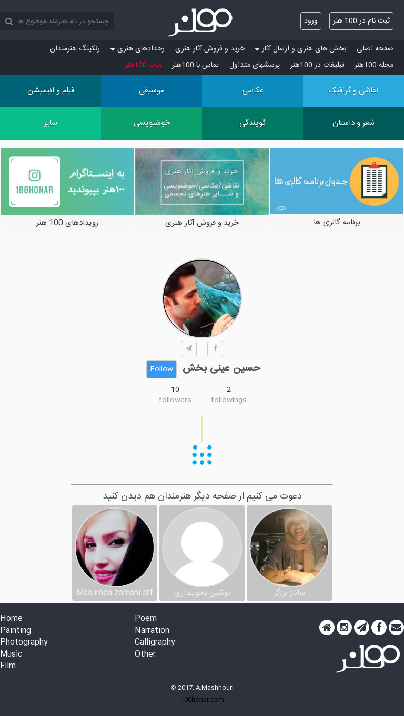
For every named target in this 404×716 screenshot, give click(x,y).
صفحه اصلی (375, 49)
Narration (152, 631)
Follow (161, 369)
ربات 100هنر (143, 65)
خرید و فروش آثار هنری (210, 49)
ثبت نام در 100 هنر (361, 21)
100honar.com (202, 699)
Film (8, 666)
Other (145, 655)
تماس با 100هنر (195, 65)
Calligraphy (155, 643)
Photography (24, 643)
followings (229, 400)
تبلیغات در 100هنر (317, 65)
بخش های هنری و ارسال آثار (300, 49)
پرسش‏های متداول (254, 65)
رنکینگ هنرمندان (75, 49)
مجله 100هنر (374, 65)
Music (11, 655)
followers (175, 400)
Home (11, 619)
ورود (311, 21)
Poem (146, 619)
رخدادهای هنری (137, 49)
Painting (15, 631)
